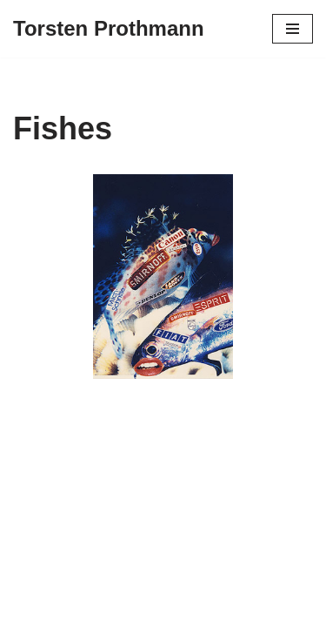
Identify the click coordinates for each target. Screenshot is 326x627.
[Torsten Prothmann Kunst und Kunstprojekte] (108, 28)
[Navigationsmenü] (292, 29)
